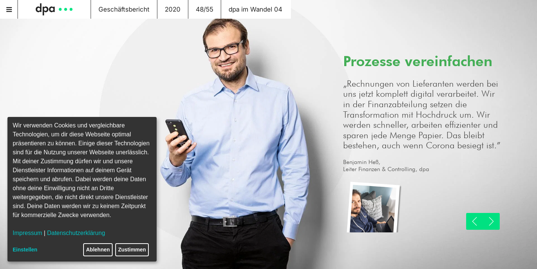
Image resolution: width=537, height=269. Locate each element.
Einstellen (25, 250)
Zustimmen (132, 250)
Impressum (27, 233)
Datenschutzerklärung (76, 233)
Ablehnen (98, 250)
